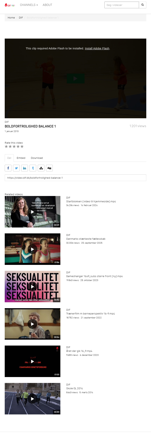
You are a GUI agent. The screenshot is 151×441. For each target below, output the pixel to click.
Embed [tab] (21, 158)
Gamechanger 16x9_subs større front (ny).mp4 (94, 276)
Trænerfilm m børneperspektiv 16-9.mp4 (90, 313)
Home (11, 17)
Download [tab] (37, 158)
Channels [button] (29, 5)
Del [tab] (9, 158)
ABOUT (47, 5)
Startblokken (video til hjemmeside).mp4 (91, 201)
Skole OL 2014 (74, 388)
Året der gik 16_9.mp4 (79, 351)
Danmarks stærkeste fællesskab (85, 239)
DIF (21, 17)
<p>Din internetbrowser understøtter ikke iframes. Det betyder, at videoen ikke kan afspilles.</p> (75, 78)
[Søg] (142, 5)
